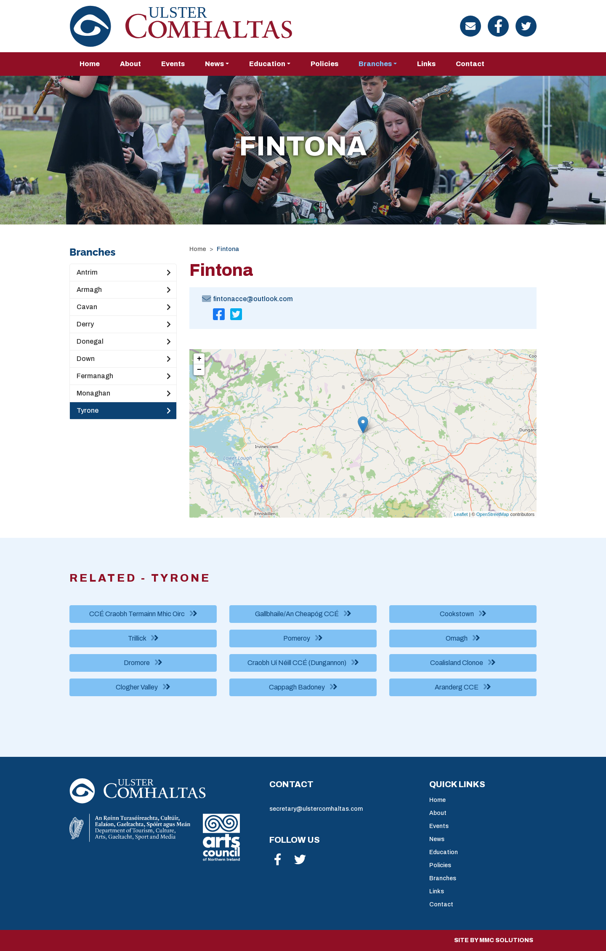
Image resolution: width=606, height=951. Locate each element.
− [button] (199, 370)
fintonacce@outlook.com (253, 298)
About (130, 63)
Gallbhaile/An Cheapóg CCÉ (303, 613)
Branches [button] (375, 63)
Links (426, 63)
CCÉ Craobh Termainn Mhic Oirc (143, 613)
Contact (470, 63)
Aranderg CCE (463, 687)
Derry (124, 324)
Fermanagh (124, 376)
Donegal (124, 341)
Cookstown (463, 613)
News (436, 839)
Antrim (124, 272)
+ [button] (199, 359)
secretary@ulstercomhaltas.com (316, 809)
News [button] (214, 63)
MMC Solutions (506, 940)
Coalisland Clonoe (463, 662)
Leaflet (461, 514)
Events (173, 63)
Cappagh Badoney (303, 687)
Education (443, 852)
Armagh (124, 289)
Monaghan (124, 393)
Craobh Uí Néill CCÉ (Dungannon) (303, 662)
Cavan (124, 307)
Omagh (463, 638)
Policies (324, 63)
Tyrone (124, 410)
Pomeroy (303, 638)
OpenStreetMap (492, 514)
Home (90, 63)
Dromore (143, 662)
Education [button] (267, 63)
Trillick (143, 638)
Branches (442, 878)
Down (124, 358)
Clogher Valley (143, 687)
